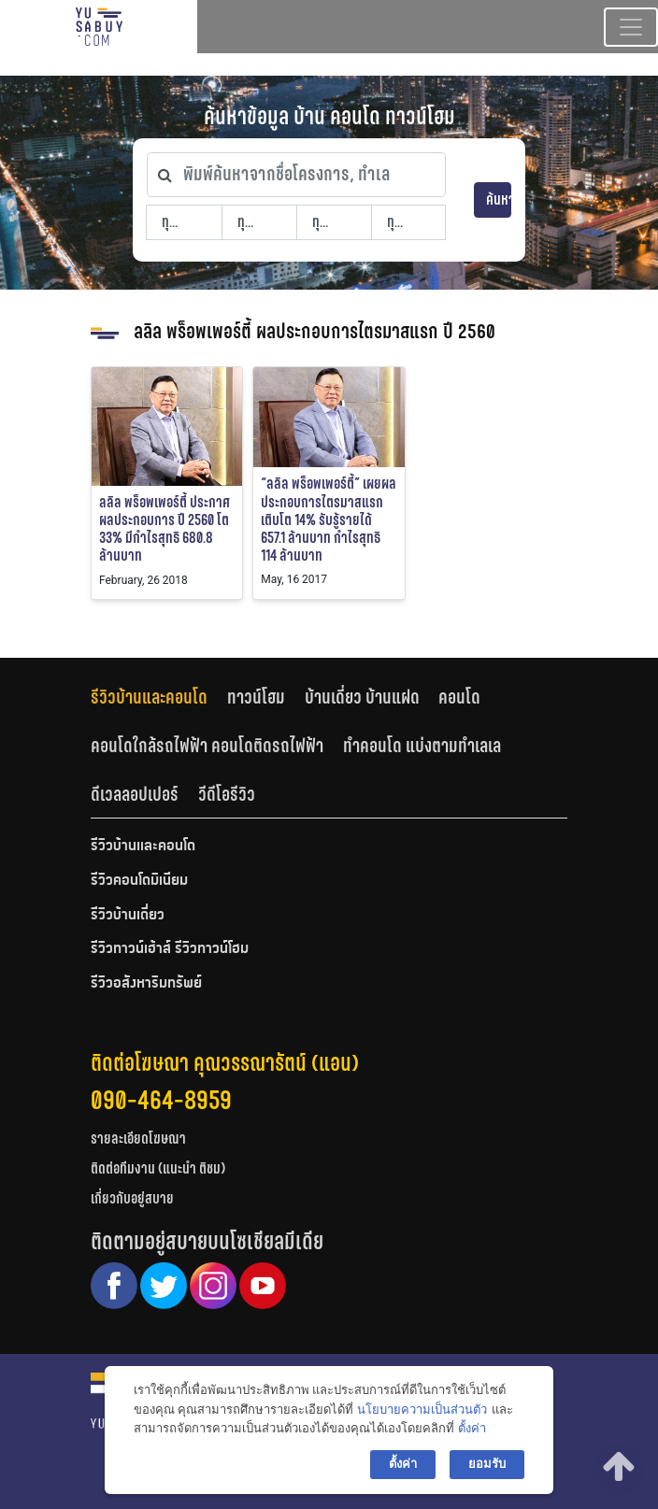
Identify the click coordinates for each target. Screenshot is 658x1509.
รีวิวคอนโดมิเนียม (139, 881)
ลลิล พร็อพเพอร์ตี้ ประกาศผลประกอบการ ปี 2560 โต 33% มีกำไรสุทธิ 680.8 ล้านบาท (164, 529)
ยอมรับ (487, 1464)
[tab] (159, 697)
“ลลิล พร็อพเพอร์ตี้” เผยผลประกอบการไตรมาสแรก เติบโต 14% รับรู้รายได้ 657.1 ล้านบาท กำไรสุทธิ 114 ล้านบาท (328, 519)
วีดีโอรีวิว (226, 794)
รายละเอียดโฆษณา (138, 1138)
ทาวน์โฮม (256, 697)
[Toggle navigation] (631, 27)
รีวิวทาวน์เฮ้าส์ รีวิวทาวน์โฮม (170, 949)
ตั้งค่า (472, 1428)
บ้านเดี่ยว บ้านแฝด (362, 697)
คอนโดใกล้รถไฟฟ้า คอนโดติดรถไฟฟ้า (207, 746)
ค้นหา (498, 199)
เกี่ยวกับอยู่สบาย (132, 1198)
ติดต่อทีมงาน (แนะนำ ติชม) (158, 1168)
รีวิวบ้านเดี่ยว (127, 915)
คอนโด (459, 697)
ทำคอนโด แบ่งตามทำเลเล (422, 746)
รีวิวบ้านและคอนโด (149, 697)
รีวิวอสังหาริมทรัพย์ (146, 983)
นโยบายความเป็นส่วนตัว (422, 1409)
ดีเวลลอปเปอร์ (135, 794)
